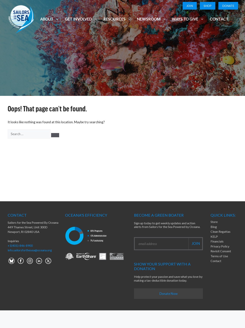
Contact (219, 19)
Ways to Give (188, 19)
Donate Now (168, 294)
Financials (217, 241)
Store (214, 222)
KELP (214, 236)
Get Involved (81, 19)
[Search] (55, 135)
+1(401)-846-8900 (20, 245)
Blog (214, 227)
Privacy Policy (220, 246)
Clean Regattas (220, 231)
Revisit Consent (221, 251)
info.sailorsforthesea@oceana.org (30, 250)
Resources (117, 19)
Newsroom (151, 19)
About (49, 19)
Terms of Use (219, 256)
